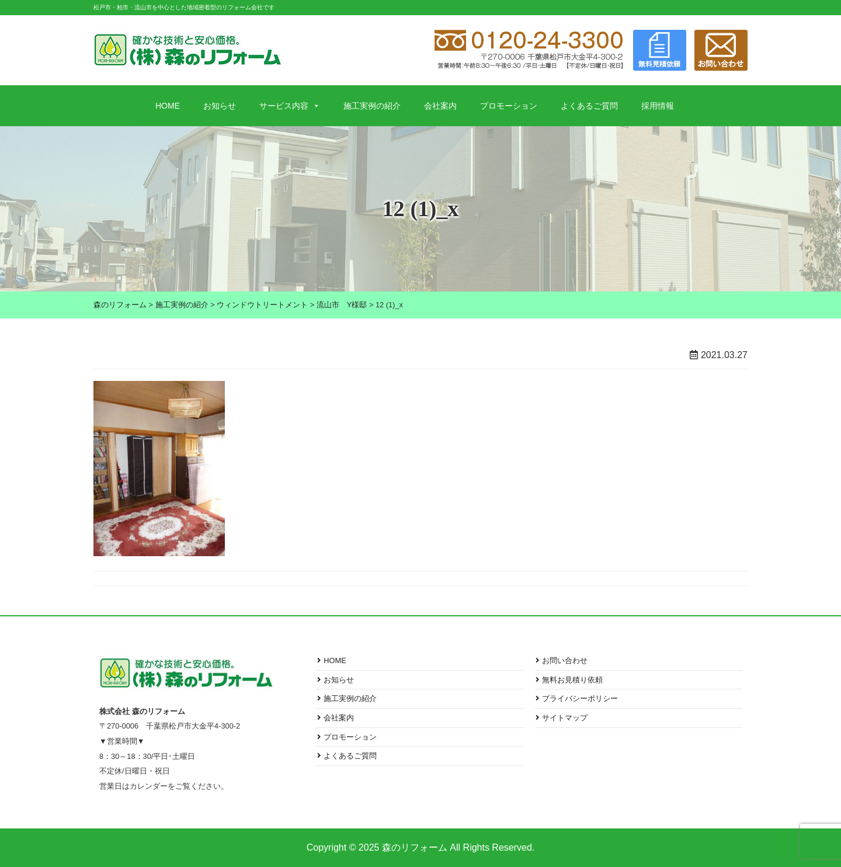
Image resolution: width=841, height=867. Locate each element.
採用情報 (657, 105)
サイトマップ (565, 717)
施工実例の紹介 (372, 105)
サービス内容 (289, 105)
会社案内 (440, 105)
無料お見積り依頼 (572, 679)
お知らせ (219, 105)
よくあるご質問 (589, 105)
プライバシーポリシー (580, 698)
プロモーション (508, 105)
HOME (167, 105)
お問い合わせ (565, 660)
